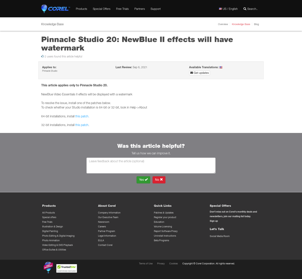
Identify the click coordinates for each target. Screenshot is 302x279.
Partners (139, 8)
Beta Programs (161, 240)
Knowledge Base (241, 24)
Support (156, 8)
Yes (143, 180)
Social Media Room (220, 236)
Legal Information (107, 235)
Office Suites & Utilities (54, 249)
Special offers (49, 217)
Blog (256, 24)
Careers (102, 226)
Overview (223, 24)
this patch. (82, 116)
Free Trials (122, 8)
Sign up (214, 220)
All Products (48, 212)
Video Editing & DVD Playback (57, 245)
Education (159, 221)
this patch (81, 125)
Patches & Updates (164, 212)
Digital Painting (50, 231)
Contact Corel (105, 245)
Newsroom (103, 221)
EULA (101, 240)
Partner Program (106, 231)
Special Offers (101, 8)
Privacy (161, 263)
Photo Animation (51, 240)
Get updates (199, 73)
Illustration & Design (52, 226)
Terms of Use (146, 263)
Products (81, 8)
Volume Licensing (163, 226)
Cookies (173, 263)
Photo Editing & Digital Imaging (58, 235)
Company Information (109, 212)
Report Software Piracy (166, 231)
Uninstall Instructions (165, 235)
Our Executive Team (108, 217)
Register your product (165, 217)
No (159, 180)
